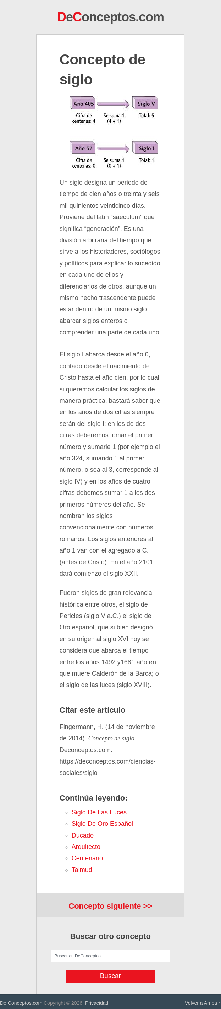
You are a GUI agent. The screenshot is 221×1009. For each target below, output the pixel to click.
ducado (83, 835)
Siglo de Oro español (102, 823)
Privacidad (96, 1003)
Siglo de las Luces (99, 812)
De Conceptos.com (21, 1003)
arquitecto (86, 846)
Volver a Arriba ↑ (203, 1003)
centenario (87, 858)
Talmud (82, 869)
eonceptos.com (110, 17)
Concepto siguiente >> (110, 906)
